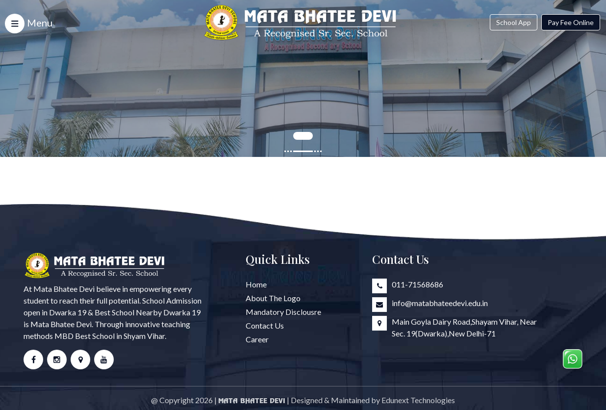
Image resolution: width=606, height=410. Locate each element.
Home (256, 284)
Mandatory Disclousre (283, 312)
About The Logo (273, 298)
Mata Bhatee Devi (251, 403)
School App (513, 22)
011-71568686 (417, 284)
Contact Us (265, 326)
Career (257, 339)
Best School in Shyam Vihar (120, 336)
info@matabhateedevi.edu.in (440, 303)
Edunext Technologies (418, 402)
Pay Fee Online (571, 22)
